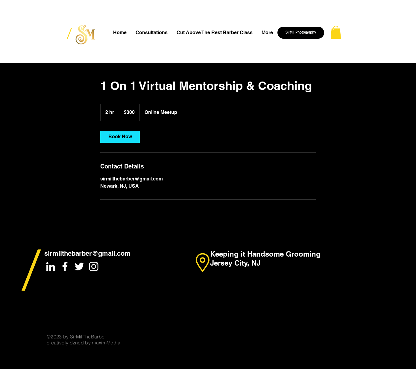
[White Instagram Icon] (93, 266)
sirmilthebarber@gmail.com (87, 253)
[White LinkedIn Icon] (50, 266)
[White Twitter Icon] (79, 266)
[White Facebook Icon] (65, 266)
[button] (335, 32)
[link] (120, 137)
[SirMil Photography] (300, 33)
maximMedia (106, 343)
